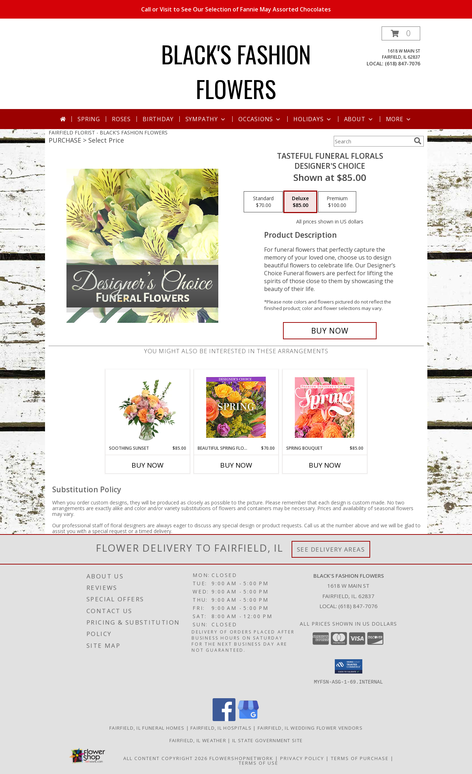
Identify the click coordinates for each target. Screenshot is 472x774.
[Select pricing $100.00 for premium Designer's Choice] (337, 202)
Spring (89, 119)
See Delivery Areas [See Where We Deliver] (331, 549)
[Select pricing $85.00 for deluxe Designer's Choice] (300, 202)
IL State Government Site (267, 740)
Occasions (260, 119)
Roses (121, 119)
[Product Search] (372, 141)
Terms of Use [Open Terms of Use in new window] (258, 763)
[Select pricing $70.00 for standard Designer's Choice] (263, 202)
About (359, 119)
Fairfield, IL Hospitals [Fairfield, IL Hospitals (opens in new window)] (221, 728)
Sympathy (206, 119)
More (399, 119)
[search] (417, 141)
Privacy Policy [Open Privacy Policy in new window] (302, 758)
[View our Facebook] (224, 719)
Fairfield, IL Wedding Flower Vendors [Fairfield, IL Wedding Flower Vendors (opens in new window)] (310, 728)
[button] (401, 33)
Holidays (312, 119)
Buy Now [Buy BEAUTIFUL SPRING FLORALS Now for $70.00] (236, 465)
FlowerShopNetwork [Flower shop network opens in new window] (241, 758)
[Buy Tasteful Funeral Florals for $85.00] (330, 330)
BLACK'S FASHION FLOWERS (236, 71)
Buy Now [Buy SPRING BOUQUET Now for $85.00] (325, 465)
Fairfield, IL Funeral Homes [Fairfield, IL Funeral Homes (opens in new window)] (146, 728)
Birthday (158, 119)
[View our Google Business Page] (248, 719)
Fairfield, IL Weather (197, 740)
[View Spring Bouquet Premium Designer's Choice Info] (324, 407)
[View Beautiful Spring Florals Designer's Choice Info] (236, 407)
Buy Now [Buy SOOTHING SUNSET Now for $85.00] (147, 465)
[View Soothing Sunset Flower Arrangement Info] (147, 407)
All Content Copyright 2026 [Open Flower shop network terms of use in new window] (165, 758)
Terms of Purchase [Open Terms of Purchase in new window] (360, 758)
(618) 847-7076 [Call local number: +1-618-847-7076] (402, 63)
